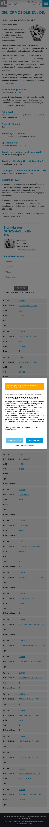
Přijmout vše (34, 440)
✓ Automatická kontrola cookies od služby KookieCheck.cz (24, 394)
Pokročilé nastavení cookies (24, 445)
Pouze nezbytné (14, 440)
